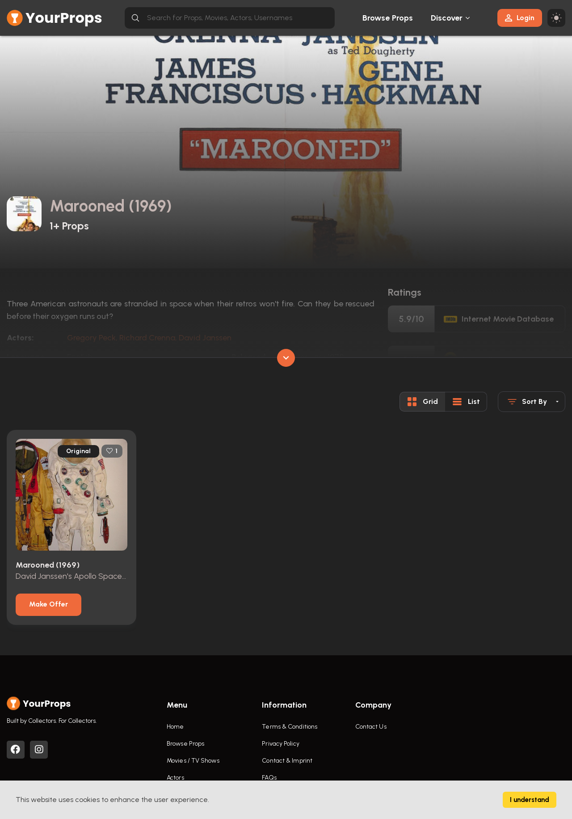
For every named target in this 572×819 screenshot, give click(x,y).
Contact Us (371, 726)
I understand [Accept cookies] (529, 800)
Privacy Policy (280, 743)
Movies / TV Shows (193, 760)
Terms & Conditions (289, 726)
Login (519, 17)
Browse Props (387, 18)
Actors (175, 777)
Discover (447, 18)
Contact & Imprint (287, 760)
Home (175, 726)
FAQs (269, 777)
